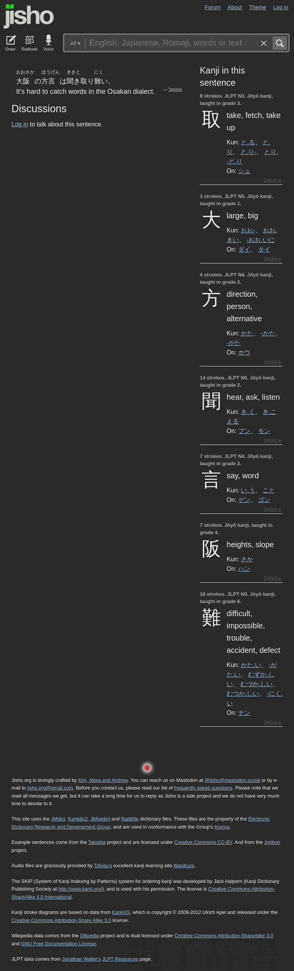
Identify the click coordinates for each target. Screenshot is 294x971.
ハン (244, 568)
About (235, 7)
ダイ (244, 249)
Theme (257, 7)
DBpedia (89, 935)
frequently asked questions (203, 788)
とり (270, 151)
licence (222, 827)
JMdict (58, 819)
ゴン (264, 499)
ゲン (244, 499)
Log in (280, 7)
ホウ (244, 352)
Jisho (28, 16)
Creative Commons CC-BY (203, 842)
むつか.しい (243, 693)
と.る (248, 142)
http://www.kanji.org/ (80, 889)
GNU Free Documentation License (58, 943)
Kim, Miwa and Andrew (102, 780)
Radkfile (130, 819)
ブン (244, 431)
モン (264, 431)
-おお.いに (260, 239)
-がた (234, 342)
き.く (248, 411)
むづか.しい (256, 684)
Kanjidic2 (78, 819)
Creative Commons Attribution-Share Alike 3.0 (61, 920)
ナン (244, 712)
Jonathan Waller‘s (81, 959)
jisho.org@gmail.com (50, 788)
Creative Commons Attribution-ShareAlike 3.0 (224, 935)
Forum (213, 7)
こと (269, 490)
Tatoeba (175, 89)
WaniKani (183, 865)
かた (247, 333)
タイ (264, 249)
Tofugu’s (103, 865)
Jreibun (272, 842)
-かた (268, 333)
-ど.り (234, 161)
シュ (244, 171)
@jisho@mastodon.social (232, 780)
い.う (248, 490)
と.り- (248, 151)
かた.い (251, 664)
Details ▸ (272, 180)
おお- (248, 230)
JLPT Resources (120, 959)
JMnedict (100, 819)
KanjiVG (121, 912)
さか (247, 559)
